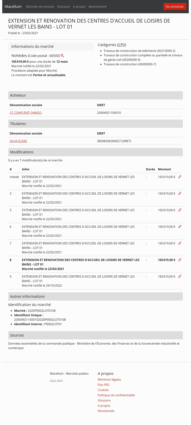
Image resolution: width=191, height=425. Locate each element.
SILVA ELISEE (18, 141)
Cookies (103, 390)
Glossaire (63, 6)
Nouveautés (106, 411)
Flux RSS (103, 385)
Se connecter (175, 6)
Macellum (13, 6)
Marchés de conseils (40, 6)
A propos (79, 6)
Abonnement (97, 6)
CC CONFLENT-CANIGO (26, 113)
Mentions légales (109, 379)
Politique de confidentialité (116, 395)
